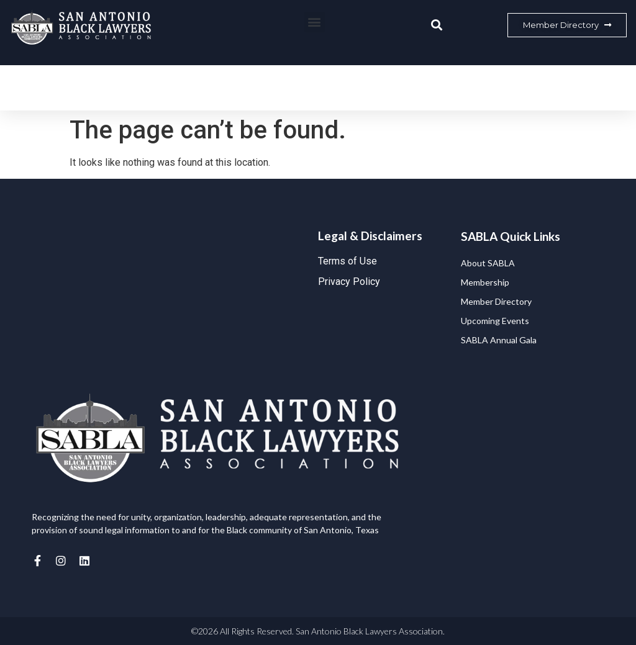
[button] (314, 22)
